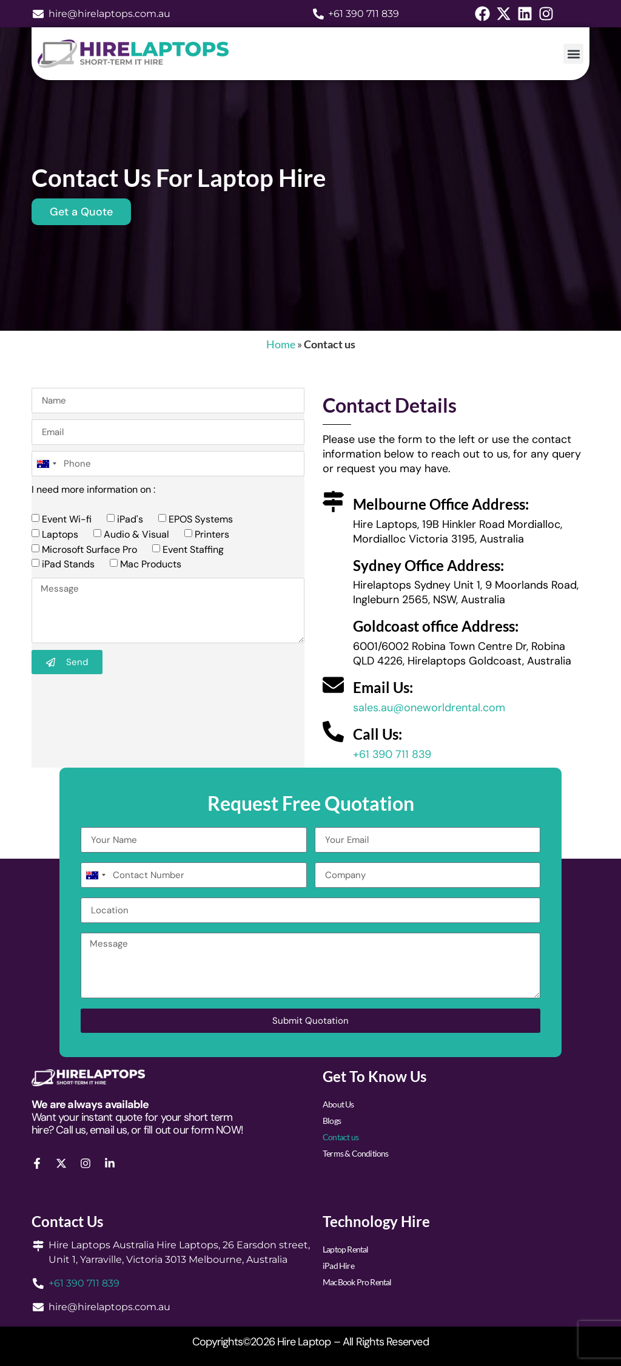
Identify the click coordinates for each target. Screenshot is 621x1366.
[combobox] (46, 463)
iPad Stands (68, 564)
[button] (573, 54)
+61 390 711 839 (392, 754)
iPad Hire (338, 1265)
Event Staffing (193, 549)
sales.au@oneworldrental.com (429, 707)
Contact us (340, 1137)
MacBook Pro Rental (357, 1282)
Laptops (60, 534)
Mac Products (150, 564)
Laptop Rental (346, 1249)
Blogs (332, 1120)
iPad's (130, 519)
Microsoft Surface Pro (89, 549)
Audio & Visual (136, 534)
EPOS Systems (201, 519)
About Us (338, 1104)
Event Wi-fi (67, 519)
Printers (212, 534)
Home (280, 344)
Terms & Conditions (356, 1153)
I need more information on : (93, 489)
